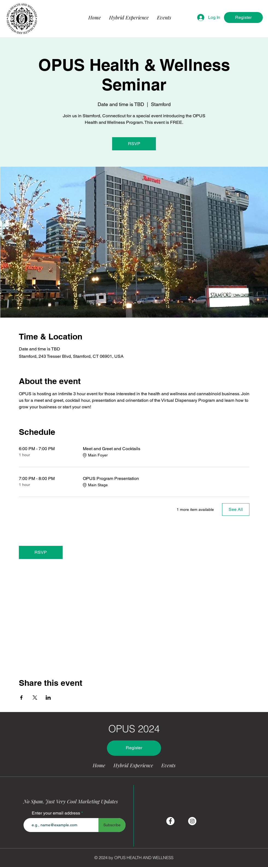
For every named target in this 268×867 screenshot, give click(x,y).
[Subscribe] (112, 825)
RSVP (134, 143)
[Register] (243, 17)
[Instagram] (192, 821)
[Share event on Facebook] (21, 697)
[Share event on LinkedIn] (48, 697)
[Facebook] (170, 821)
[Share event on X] (34, 697)
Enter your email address (56, 813)
